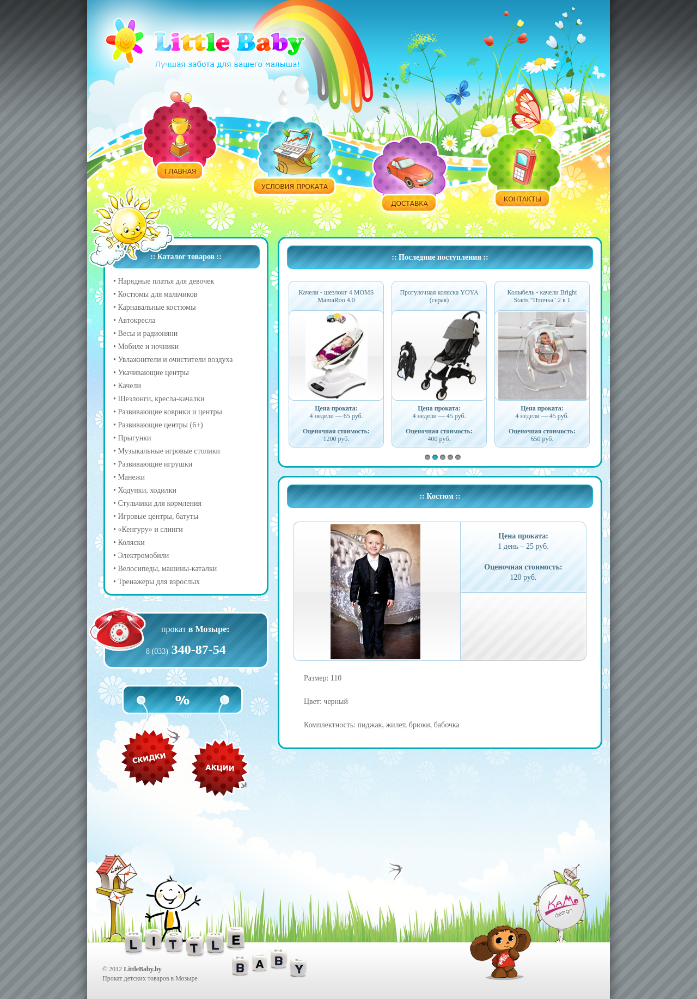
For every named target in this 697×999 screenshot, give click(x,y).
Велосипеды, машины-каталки (167, 569)
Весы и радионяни (148, 333)
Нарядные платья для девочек (166, 281)
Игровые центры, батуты (158, 516)
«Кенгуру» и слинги (150, 529)
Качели (129, 386)
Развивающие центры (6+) (160, 425)
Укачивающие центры (153, 373)
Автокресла (136, 320)
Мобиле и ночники (148, 346)
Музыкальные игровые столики (169, 451)
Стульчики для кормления (159, 503)
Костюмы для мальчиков (157, 294)
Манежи (131, 477)
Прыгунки (134, 438)
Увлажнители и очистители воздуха (175, 360)
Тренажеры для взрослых (159, 582)
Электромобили (143, 555)
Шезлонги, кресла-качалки (161, 399)
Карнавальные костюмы (156, 307)
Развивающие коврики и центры (170, 412)
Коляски (131, 542)
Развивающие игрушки (155, 464)
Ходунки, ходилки (147, 490)
